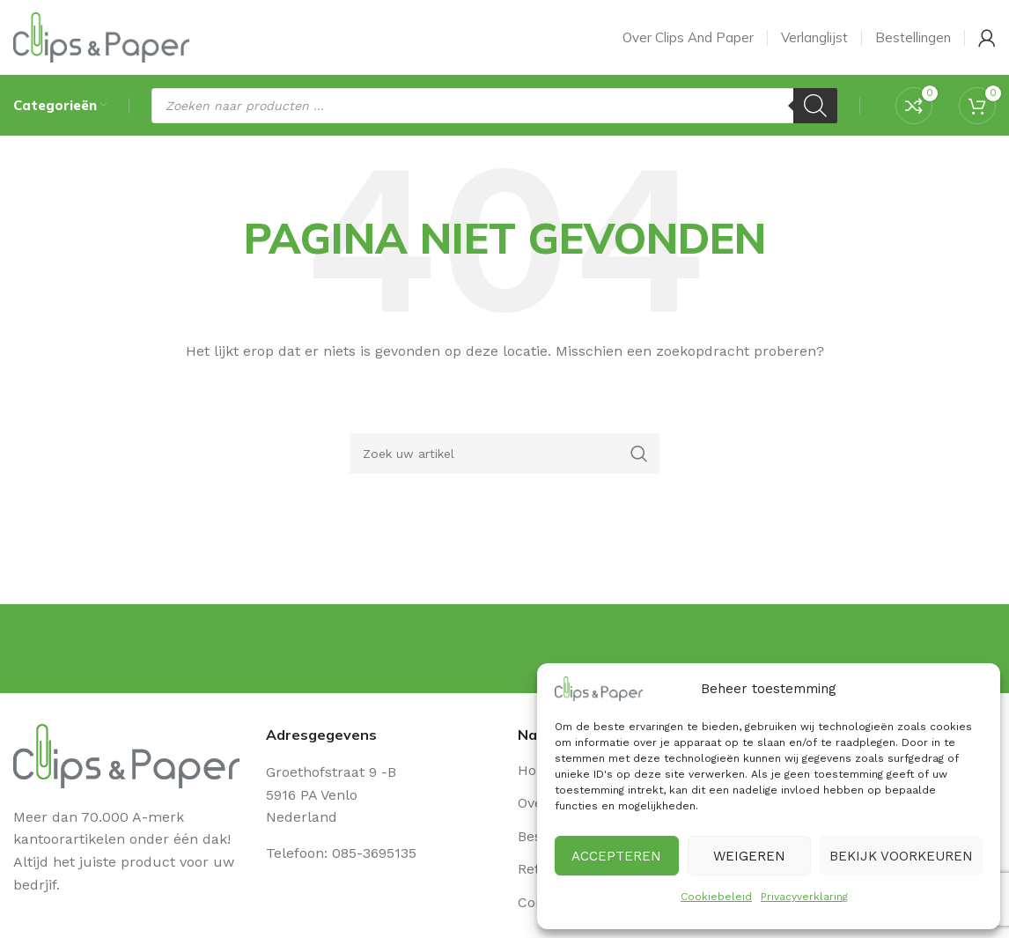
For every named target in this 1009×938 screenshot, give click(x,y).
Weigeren (749, 856)
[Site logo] (101, 38)
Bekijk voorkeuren (901, 856)
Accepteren (616, 856)
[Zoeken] (815, 110)
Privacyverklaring (804, 896)
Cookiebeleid (716, 896)
